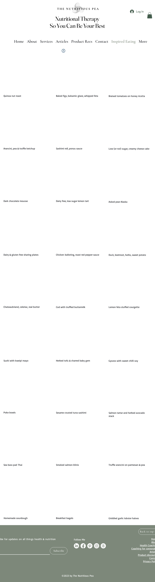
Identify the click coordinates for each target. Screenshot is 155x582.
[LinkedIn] (76, 545)
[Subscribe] (58, 550)
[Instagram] (96, 545)
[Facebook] (83, 545)
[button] (149, 15)
